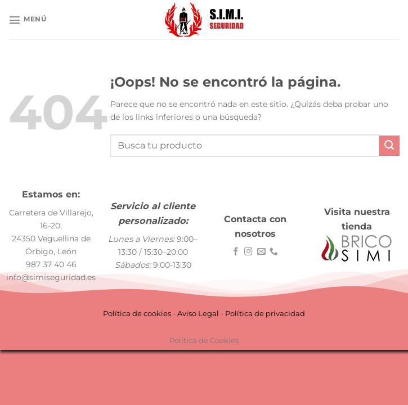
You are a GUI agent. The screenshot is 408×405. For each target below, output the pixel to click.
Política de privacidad (265, 313)
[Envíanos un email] (261, 252)
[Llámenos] (274, 252)
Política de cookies (137, 313)
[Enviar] (389, 146)
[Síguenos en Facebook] (236, 252)
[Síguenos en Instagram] (248, 252)
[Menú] (27, 20)
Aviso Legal (198, 313)
